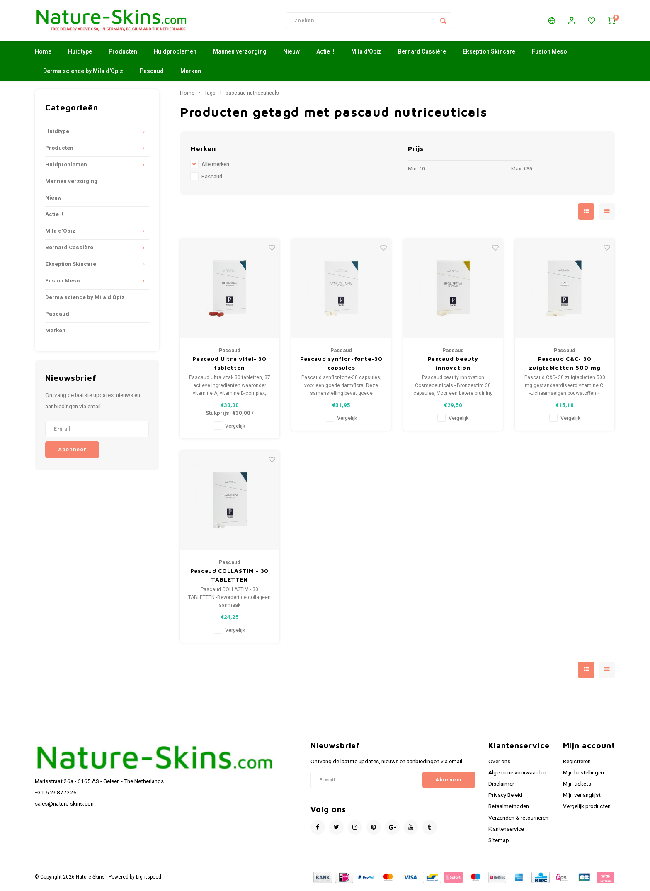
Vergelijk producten (587, 810)
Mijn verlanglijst (582, 799)
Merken (190, 75)
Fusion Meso (549, 55)
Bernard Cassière (422, 55)
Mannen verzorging (240, 55)
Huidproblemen (175, 55)
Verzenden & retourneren (518, 822)
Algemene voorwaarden (517, 777)
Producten (123, 55)
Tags (210, 97)
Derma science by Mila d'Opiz (83, 75)
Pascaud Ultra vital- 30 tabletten (229, 367)
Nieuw (291, 55)
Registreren (577, 766)
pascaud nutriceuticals (252, 97)
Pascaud (152, 75)
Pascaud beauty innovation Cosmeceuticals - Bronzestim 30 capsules (452, 367)
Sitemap (498, 844)
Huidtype (80, 55)
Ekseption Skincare (489, 55)
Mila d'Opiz (366, 55)
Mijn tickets (577, 788)
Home (43, 55)
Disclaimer (501, 788)
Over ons (499, 766)
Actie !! (325, 55)
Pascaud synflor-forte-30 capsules (341, 367)
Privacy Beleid (505, 799)
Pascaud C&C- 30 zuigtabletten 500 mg (565, 367)
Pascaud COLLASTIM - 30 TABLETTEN (229, 579)
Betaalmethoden (508, 810)
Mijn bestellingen (583, 777)
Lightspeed (148, 881)
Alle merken (215, 168)
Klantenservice (506, 833)
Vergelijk (235, 430)
